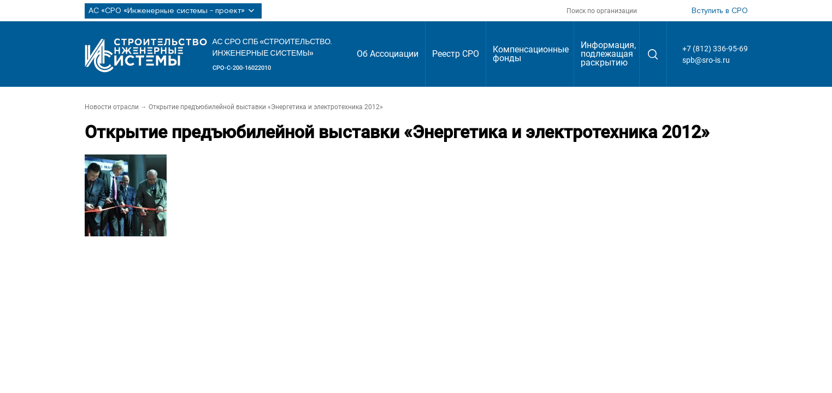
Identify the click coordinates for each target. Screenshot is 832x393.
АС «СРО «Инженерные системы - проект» (173, 10)
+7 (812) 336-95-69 (715, 48)
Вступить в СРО (720, 11)
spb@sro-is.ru (706, 60)
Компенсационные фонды (531, 53)
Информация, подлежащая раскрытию (608, 54)
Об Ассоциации (387, 54)
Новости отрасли (112, 107)
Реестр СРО (455, 54)
